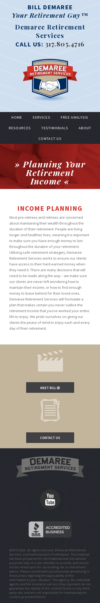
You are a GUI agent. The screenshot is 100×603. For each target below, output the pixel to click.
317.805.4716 (65, 44)
